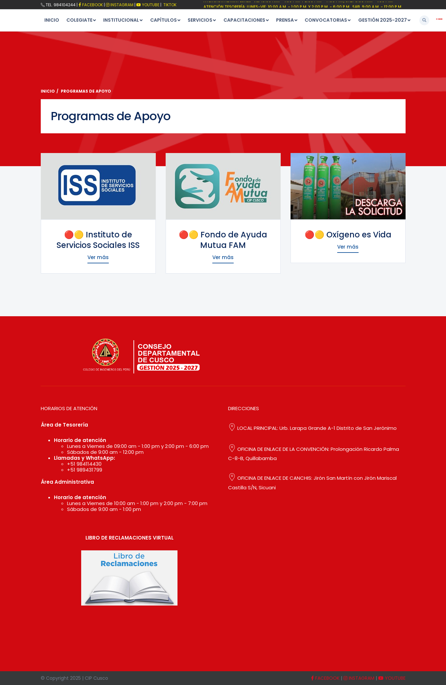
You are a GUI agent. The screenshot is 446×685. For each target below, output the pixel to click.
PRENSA (285, 20)
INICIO (51, 20)
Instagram (119, 5)
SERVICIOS (200, 20)
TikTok (169, 5)
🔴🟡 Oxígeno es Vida (348, 234)
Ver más (98, 257)
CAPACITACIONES (244, 20)
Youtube (147, 5)
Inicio (48, 91)
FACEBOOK (91, 5)
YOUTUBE (392, 678)
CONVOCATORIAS (326, 20)
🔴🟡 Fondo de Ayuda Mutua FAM (223, 240)
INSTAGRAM (358, 678)
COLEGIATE (79, 20)
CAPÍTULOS (163, 20)
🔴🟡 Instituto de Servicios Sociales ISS (98, 240)
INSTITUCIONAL (121, 20)
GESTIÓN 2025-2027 (382, 20)
